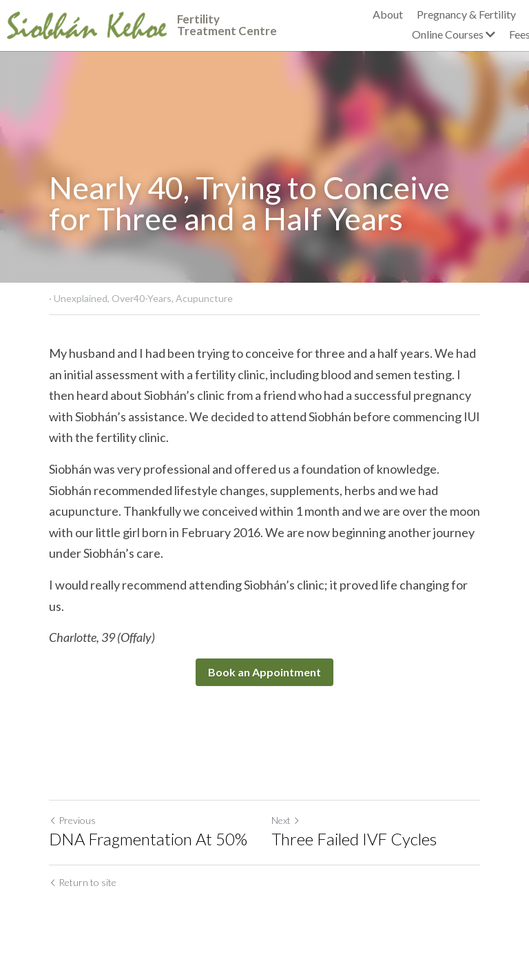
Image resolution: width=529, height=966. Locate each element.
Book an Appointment (264, 671)
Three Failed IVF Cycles (354, 839)
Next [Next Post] (285, 820)
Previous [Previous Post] (72, 820)
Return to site (82, 882)
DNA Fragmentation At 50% (148, 839)
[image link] (87, 23)
